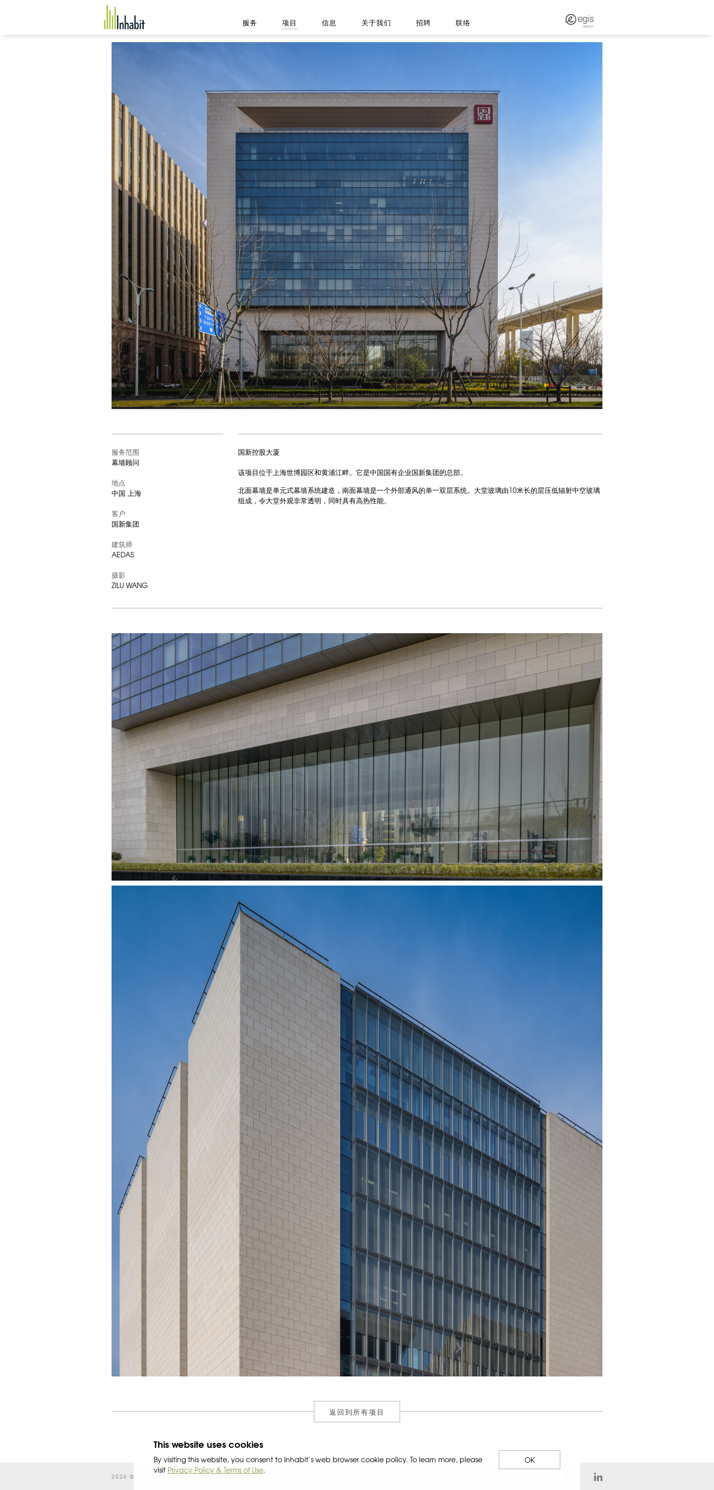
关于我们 (376, 22)
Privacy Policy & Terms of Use (215, 1470)
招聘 (423, 22)
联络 (463, 22)
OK (530, 1460)
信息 (329, 22)
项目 (289, 22)
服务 (249, 22)
